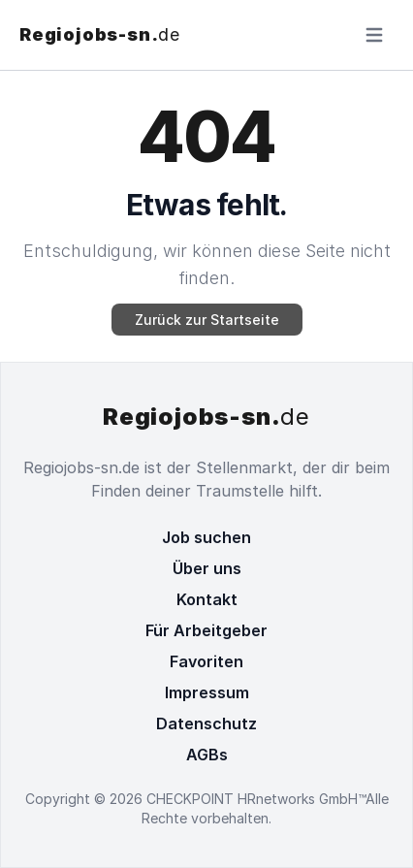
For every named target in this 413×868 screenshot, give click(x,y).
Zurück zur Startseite (207, 319)
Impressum (207, 692)
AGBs (207, 754)
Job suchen (206, 537)
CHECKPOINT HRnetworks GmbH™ (255, 798)
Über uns (207, 568)
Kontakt (207, 599)
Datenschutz (206, 723)
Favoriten (206, 661)
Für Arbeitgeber (206, 630)
